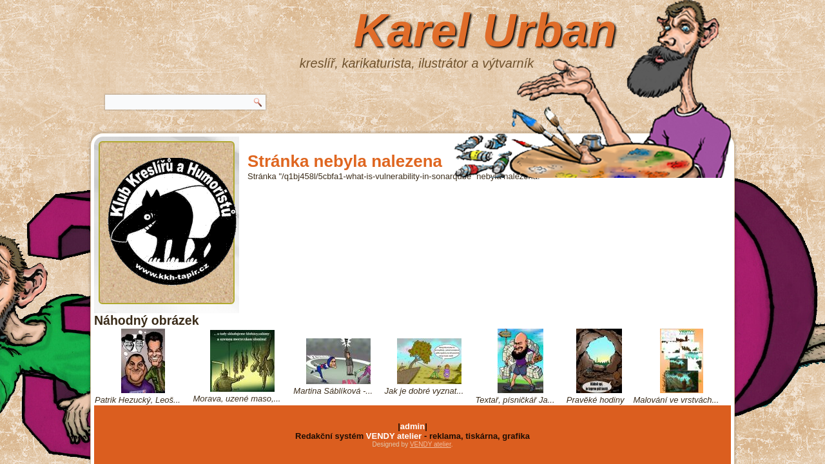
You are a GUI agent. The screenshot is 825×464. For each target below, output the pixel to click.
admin (412, 426)
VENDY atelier (394, 436)
